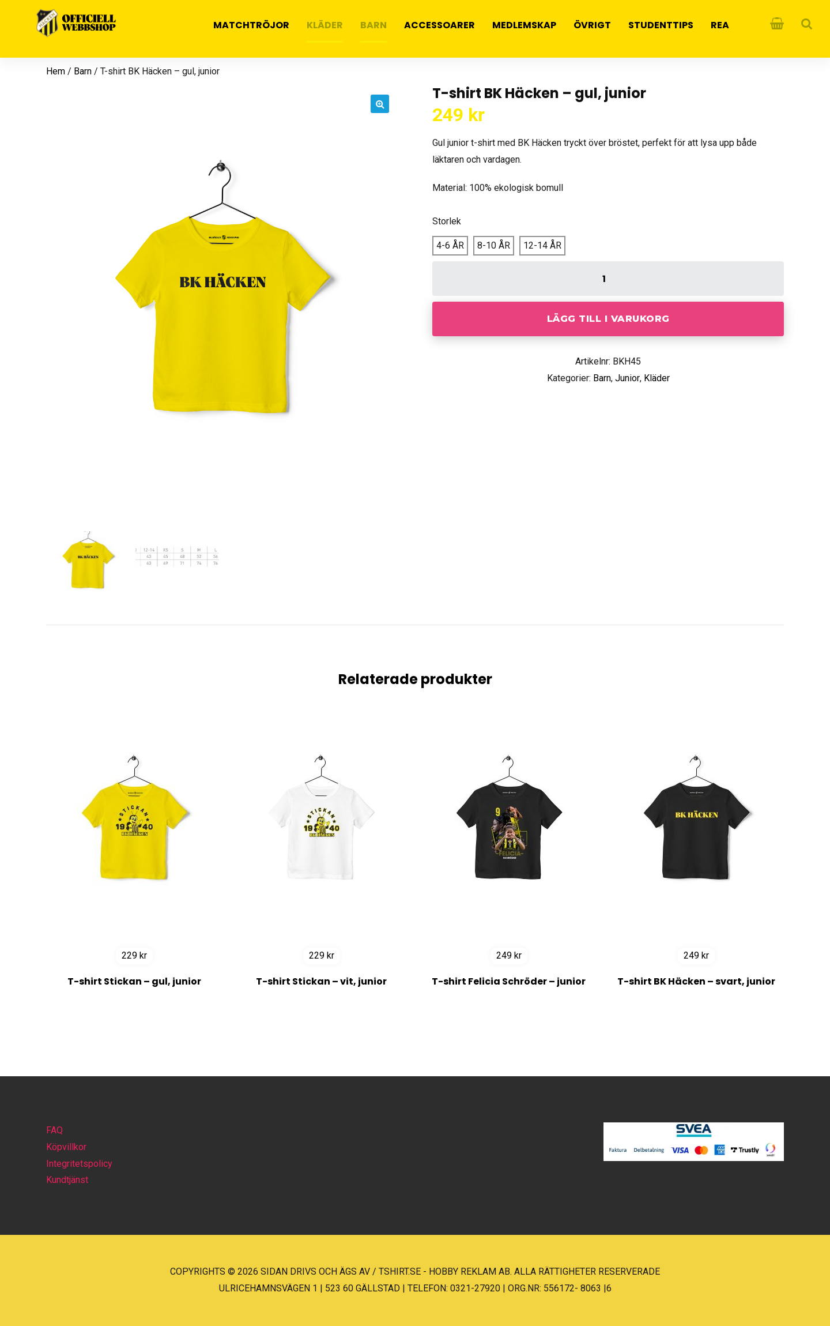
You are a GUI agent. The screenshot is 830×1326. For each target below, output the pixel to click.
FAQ (54, 1130)
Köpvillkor (66, 1146)
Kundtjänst (67, 1179)
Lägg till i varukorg (608, 318)
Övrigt (592, 25)
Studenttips (660, 25)
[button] (380, 104)
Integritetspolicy (79, 1163)
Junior (627, 378)
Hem (55, 71)
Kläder (325, 25)
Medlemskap (524, 25)
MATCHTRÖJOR (251, 25)
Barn (373, 25)
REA (720, 25)
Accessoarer (439, 25)
